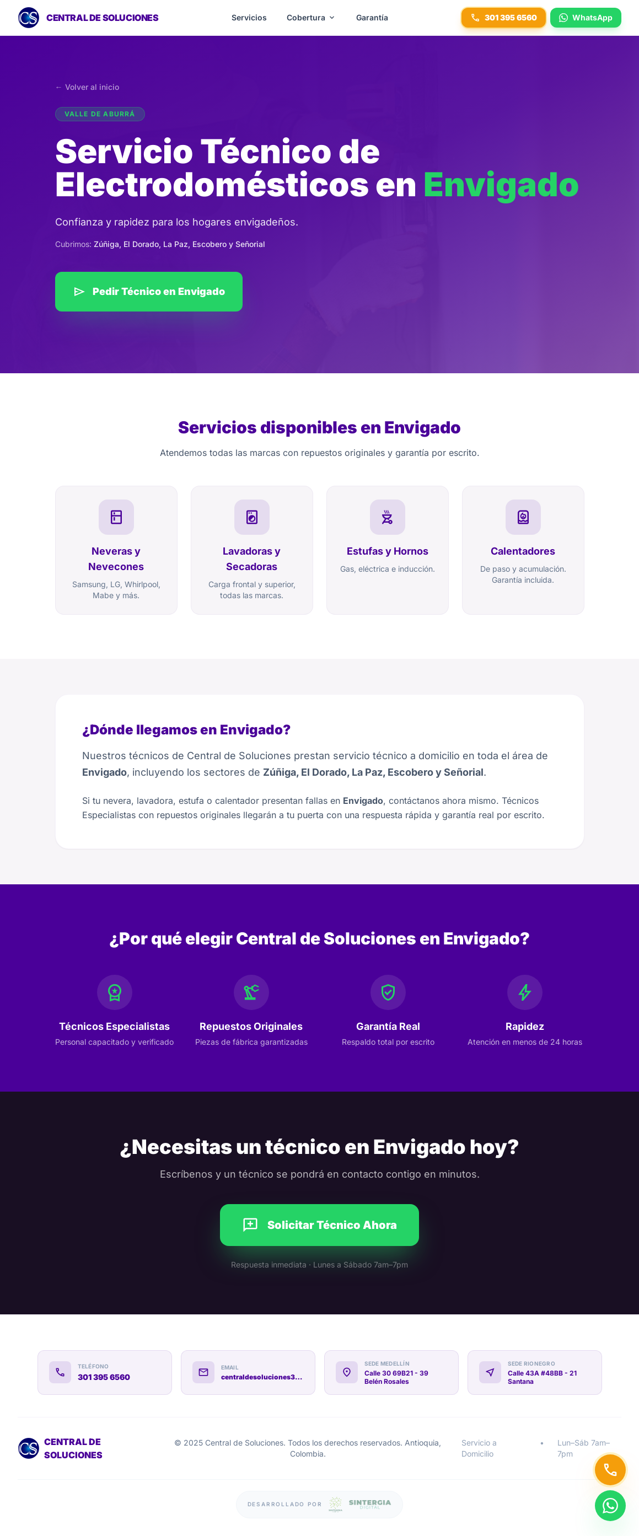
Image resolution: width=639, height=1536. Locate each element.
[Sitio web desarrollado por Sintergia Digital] (320, 1504)
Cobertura (311, 17)
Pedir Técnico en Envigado (149, 291)
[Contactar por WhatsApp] (610, 1500)
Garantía (372, 17)
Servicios (249, 17)
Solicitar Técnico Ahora (319, 1225)
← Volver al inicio (87, 87)
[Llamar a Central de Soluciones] (610, 1469)
